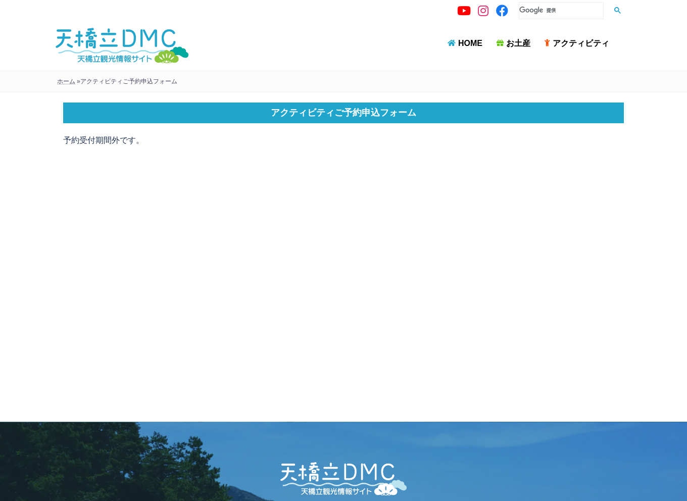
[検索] (560, 10)
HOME (470, 43)
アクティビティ (581, 43)
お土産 (518, 43)
